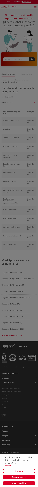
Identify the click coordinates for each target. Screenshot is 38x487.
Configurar (19, 471)
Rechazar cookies (19, 477)
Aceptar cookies (19, 483)
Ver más (8, 466)
